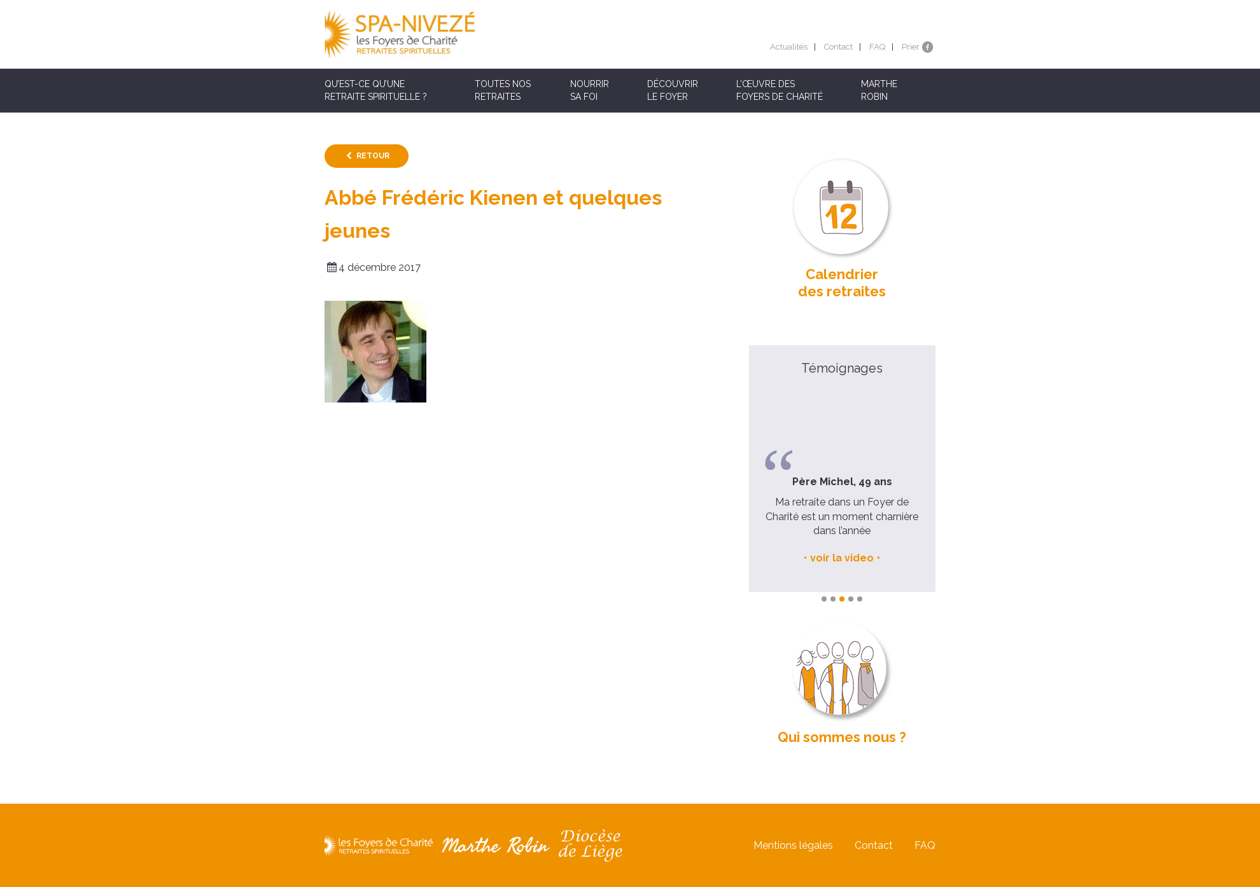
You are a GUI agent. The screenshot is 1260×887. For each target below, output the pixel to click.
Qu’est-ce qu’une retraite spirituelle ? (376, 90)
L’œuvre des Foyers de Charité (779, 90)
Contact (838, 47)
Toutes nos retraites (503, 90)
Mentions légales (793, 845)
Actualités (789, 47)
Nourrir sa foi (589, 90)
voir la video (842, 558)
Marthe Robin (879, 90)
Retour (372, 155)
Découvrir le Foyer (672, 90)
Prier (911, 47)
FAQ (877, 47)
